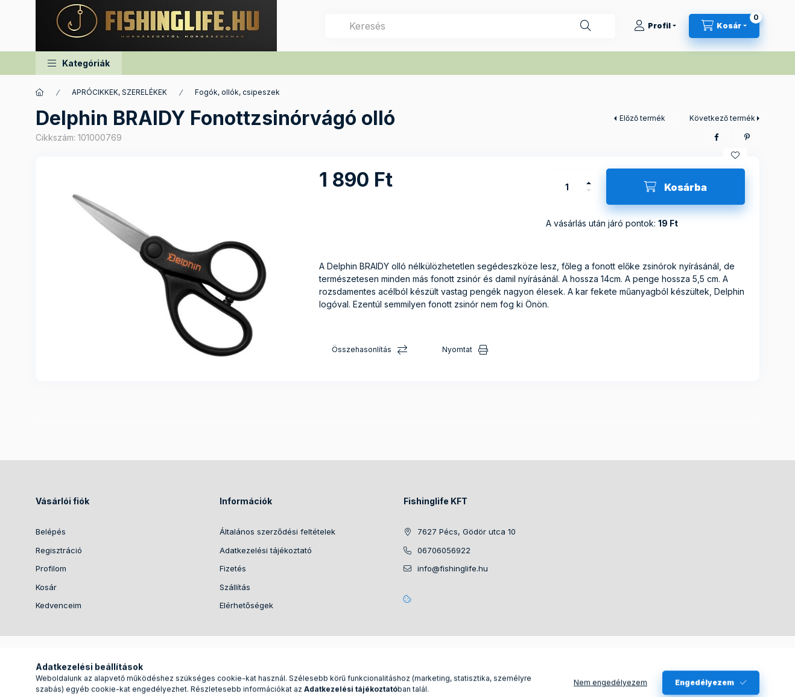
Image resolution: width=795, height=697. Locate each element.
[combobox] (470, 26)
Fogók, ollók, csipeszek (237, 92)
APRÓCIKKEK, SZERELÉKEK (119, 92)
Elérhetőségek (246, 605)
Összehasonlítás (361, 349)
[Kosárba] (675, 187)
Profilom (51, 568)
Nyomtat (457, 349)
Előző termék (642, 118)
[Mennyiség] (567, 186)
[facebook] (717, 137)
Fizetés (233, 568)
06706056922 (443, 550)
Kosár (46, 587)
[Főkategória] (40, 92)
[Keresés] (585, 25)
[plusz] (589, 178)
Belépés (51, 531)
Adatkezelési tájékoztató (266, 550)
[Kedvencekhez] (735, 155)
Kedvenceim (58, 605)
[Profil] (655, 26)
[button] (79, 63)
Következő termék (722, 118)
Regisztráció (59, 550)
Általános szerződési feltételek (277, 531)
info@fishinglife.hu (452, 568)
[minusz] (589, 195)
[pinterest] (747, 137)
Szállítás (235, 587)
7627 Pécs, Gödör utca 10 (466, 531)
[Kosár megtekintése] (724, 26)
